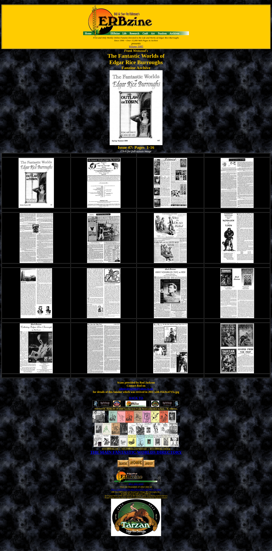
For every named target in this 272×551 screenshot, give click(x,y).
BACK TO (136, 398)
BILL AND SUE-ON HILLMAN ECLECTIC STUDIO (136, 489)
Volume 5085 (136, 46)
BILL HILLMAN (136, 484)
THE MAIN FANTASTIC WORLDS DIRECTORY (136, 452)
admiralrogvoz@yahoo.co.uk (136, 388)
